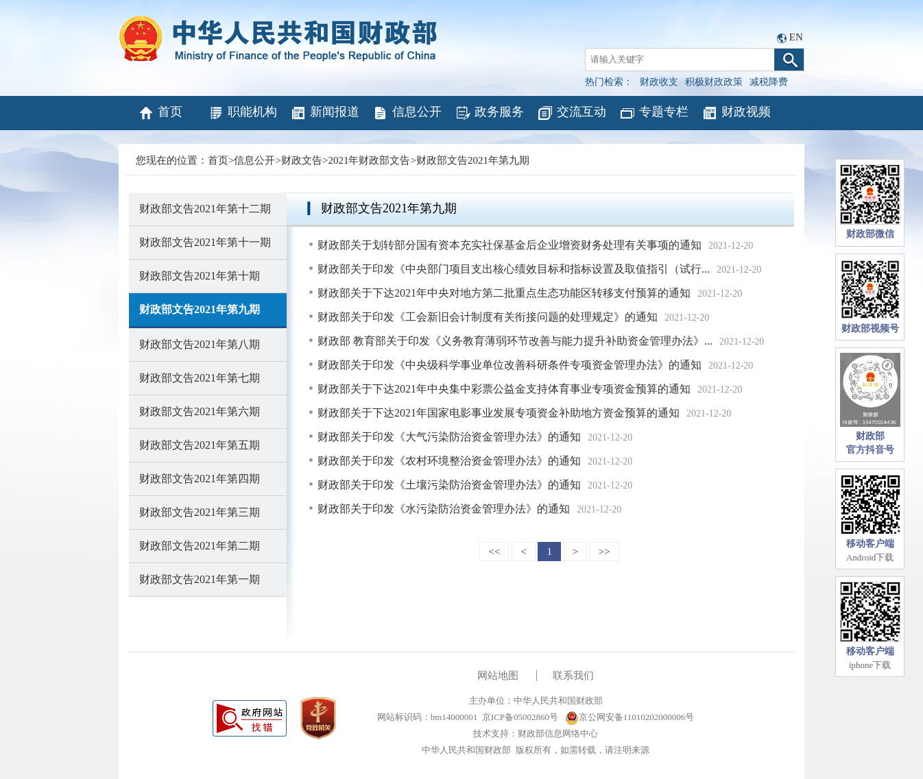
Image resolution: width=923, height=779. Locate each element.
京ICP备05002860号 (520, 717)
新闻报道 (324, 113)
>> (604, 551)
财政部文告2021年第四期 (199, 478)
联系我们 (573, 675)
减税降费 (769, 82)
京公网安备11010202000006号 (630, 717)
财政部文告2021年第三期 (199, 512)
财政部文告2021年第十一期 (205, 242)
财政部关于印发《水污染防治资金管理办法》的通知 (443, 509)
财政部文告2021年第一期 (199, 579)
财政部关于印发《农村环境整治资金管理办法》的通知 (449, 461)
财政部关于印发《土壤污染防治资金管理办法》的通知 (449, 485)
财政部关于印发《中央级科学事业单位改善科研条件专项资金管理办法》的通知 (509, 365)
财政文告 (301, 160)
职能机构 (242, 113)
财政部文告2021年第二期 (199, 546)
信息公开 (407, 113)
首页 (160, 113)
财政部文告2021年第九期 (472, 160)
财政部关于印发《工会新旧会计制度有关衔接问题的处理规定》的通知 (487, 317)
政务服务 (489, 113)
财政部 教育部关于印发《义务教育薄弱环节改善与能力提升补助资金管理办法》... (514, 341)
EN (796, 37)
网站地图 (497, 675)
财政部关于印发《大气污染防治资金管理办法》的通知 (449, 437)
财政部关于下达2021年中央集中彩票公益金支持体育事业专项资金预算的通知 (504, 389)
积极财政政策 (714, 82)
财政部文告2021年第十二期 (205, 208)
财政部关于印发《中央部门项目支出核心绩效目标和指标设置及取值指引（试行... (513, 269)
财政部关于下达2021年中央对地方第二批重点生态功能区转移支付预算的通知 (504, 293)
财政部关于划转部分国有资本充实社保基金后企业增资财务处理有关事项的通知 (509, 245)
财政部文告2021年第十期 (199, 276)
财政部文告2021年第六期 (199, 411)
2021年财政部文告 (369, 160)
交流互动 (571, 113)
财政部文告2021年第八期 (199, 344)
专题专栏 (653, 113)
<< (494, 551)
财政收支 (659, 82)
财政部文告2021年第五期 (199, 445)
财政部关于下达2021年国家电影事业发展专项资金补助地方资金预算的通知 (498, 413)
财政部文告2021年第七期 (199, 378)
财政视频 (736, 113)
